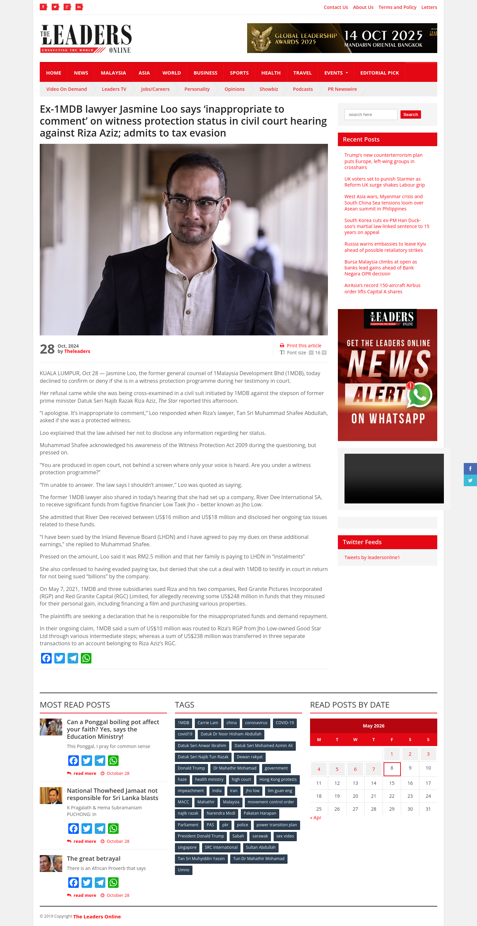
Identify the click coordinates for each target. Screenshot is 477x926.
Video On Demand (66, 89)
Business (205, 72)
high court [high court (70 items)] (242, 778)
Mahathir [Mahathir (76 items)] (262, 799)
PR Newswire (342, 89)
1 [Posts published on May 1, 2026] (392, 752)
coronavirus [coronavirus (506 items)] (258, 723)
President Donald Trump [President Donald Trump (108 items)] (250, 832)
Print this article (300, 345)
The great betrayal (93, 858)
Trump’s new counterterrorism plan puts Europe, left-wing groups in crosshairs (382, 161)
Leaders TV (114, 89)
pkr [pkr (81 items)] (268, 821)
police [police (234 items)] (285, 821)
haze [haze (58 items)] (182, 778)
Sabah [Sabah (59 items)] (287, 832)
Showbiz (269, 89)
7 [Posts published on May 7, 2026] (373, 765)
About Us (363, 7)
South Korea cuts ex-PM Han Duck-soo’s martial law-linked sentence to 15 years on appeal (387, 226)
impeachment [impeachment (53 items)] (236, 788)
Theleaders (77, 351)
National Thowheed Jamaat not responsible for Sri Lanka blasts (112, 794)
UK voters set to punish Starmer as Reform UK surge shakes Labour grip (383, 182)
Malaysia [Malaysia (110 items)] (288, 799)
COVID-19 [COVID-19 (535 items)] (287, 723)
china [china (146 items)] (233, 723)
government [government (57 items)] (277, 767)
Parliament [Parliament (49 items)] (229, 821)
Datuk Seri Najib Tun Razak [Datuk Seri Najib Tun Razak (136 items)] (203, 756)
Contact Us (336, 7)
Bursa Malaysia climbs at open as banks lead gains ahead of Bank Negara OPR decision (387, 268)
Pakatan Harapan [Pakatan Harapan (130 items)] (194, 821)
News (81, 72)
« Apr (315, 812)
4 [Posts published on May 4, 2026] (319, 765)
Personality (197, 89)
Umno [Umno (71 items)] (243, 865)
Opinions (235, 89)
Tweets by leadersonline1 (371, 557)
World (172, 72)
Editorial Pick (379, 72)
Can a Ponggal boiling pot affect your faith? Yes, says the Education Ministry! (116, 729)
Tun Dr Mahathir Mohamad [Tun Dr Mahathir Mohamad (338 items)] (203, 865)
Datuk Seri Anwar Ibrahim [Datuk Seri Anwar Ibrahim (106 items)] (202, 745)
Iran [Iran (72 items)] (281, 788)
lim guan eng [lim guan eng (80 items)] (213, 799)
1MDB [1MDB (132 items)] (183, 723)
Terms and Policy (398, 7)
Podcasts (303, 89)
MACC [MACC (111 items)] (239, 799)
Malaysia (113, 72)
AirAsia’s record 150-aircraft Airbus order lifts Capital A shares (381, 288)
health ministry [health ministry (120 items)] (210, 778)
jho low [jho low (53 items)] (184, 799)
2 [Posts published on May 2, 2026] (410, 752)
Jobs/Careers (155, 89)
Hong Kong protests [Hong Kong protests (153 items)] (196, 788)
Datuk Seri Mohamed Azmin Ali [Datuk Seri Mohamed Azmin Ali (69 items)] (263, 745)
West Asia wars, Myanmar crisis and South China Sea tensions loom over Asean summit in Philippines (383, 202)
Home (53, 72)
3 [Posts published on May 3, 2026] (428, 752)
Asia (144, 72)
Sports (239, 72)
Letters (429, 7)
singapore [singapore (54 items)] (238, 843)
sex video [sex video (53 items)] (211, 843)
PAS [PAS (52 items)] (252, 821)
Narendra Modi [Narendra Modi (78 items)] (276, 810)
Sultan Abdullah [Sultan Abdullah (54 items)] (192, 854)
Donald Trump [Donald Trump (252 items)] (191, 767)
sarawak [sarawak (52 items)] (185, 843)
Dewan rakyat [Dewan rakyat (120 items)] (250, 756)
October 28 (114, 773)
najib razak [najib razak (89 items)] (243, 810)
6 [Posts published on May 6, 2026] (355, 765)
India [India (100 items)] (263, 788)
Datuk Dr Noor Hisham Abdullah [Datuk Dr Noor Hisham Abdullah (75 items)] (231, 734)
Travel (302, 72)
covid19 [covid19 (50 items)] (185, 734)
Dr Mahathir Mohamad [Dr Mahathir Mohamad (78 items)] (235, 767)
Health (271, 72)
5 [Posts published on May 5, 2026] (337, 765)
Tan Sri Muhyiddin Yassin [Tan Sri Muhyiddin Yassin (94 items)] (240, 854)
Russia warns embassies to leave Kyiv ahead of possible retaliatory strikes (384, 247)
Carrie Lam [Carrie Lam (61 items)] (209, 723)
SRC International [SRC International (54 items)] (273, 843)
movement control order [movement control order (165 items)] (201, 810)
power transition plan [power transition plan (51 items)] (198, 832)
